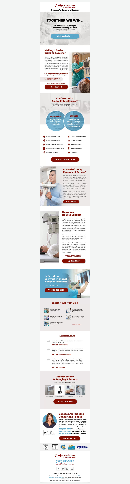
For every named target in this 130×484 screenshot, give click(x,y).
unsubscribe (64, 0)
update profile (70, 0)
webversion (59, 0)
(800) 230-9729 (65, 461)
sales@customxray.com (65, 464)
